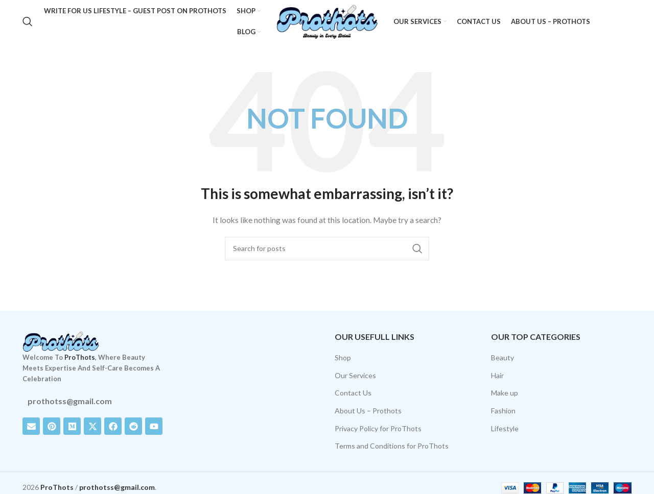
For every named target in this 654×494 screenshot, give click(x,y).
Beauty (502, 357)
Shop (343, 357)
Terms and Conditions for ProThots (392, 445)
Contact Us (353, 393)
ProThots (79, 358)
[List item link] (93, 401)
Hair (497, 375)
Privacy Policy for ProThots (378, 428)
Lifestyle (505, 428)
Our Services (355, 375)
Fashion (503, 410)
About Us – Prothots (368, 410)
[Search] (27, 22)
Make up (504, 393)
